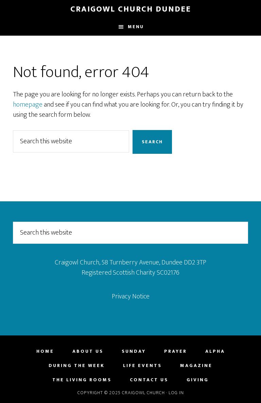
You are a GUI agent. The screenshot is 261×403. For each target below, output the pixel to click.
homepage (27, 104)
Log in (176, 393)
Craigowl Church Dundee (130, 9)
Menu (136, 27)
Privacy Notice (131, 296)
